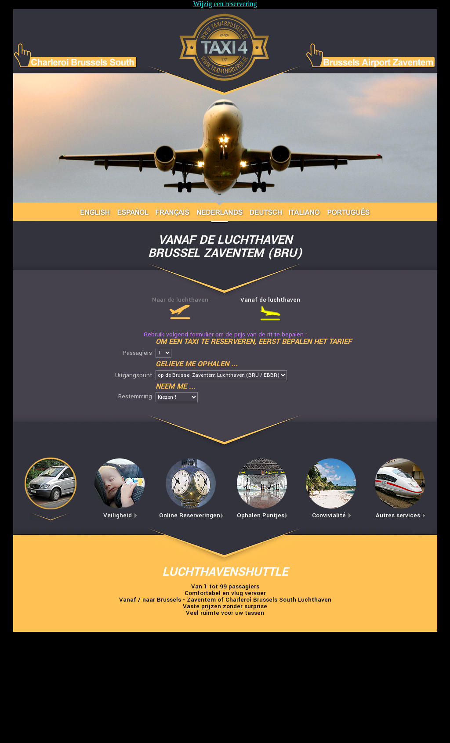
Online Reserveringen (191, 515)
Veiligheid (120, 515)
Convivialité (332, 515)
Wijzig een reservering (225, 3)
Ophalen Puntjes (262, 515)
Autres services (401, 515)
